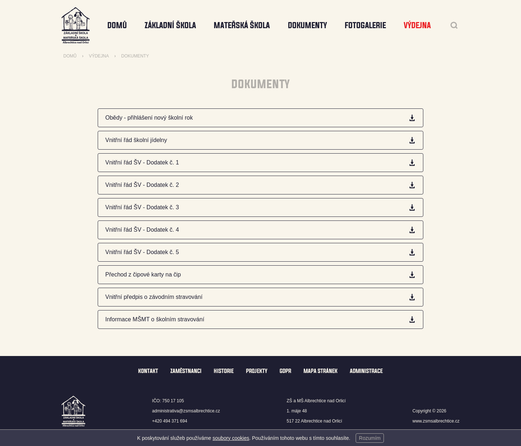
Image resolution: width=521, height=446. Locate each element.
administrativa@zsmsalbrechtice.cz (186, 410)
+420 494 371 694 (169, 421)
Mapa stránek (321, 371)
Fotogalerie (365, 25)
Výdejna (99, 56)
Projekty (256, 371)
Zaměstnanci (186, 371)
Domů (117, 25)
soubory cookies (231, 438)
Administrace (366, 371)
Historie (224, 371)
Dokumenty (135, 56)
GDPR (285, 371)
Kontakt (148, 371)
